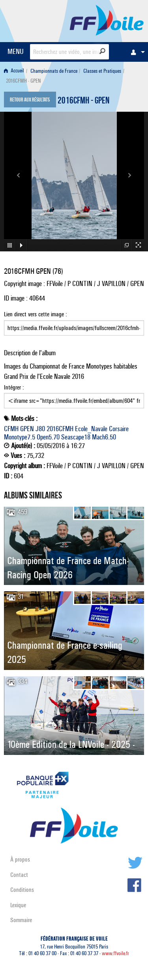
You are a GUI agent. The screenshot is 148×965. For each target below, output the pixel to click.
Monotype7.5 (19, 437)
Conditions (22, 889)
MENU (15, 51)
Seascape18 (75, 437)
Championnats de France (53, 71)
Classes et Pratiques (102, 71)
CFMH (11, 429)
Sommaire (21, 920)
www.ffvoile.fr (115, 953)
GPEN (27, 429)
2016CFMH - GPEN (83, 101)
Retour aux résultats (30, 100)
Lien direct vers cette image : (74, 323)
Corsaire (119, 429)
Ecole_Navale (91, 429)
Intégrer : (74, 396)
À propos (20, 859)
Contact (19, 874)
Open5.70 (48, 437)
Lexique (18, 905)
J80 (40, 429)
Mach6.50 (104, 437)
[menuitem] (136, 52)
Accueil (14, 71)
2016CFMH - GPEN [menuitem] (23, 80)
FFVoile (106, 19)
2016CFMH (60, 429)
